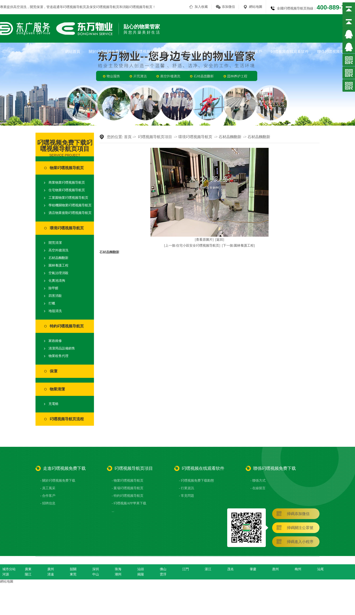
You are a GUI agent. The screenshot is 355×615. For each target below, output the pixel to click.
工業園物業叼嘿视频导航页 (68, 197)
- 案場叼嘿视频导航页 (127, 488)
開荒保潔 (36, 7)
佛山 (163, 569)
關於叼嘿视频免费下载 (108, 52)
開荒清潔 (55, 242)
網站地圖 (255, 7)
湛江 (208, 569)
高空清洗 (20, 7)
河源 (5, 574)
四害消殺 (55, 296)
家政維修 (55, 341)
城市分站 (9, 569)
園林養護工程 (58, 265)
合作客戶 (254, 52)
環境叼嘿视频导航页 (67, 228)
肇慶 (253, 569)
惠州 (275, 569)
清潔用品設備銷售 (62, 348)
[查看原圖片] (204, 239)
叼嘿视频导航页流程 (67, 419)
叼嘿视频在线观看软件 (290, 52)
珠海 (118, 569)
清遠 (50, 574)
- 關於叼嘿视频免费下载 (57, 480)
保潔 (53, 371)
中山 (95, 574)
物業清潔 (57, 389)
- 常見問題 (186, 495)
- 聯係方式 (258, 480)
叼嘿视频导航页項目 (152, 52)
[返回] (219, 239)
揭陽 (140, 574)
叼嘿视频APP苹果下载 (196, 52)
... (113, 511)
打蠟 (52, 303)
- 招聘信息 (47, 503)
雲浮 (163, 574)
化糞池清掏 (57, 280)
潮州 (118, 574)
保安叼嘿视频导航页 (104, 7)
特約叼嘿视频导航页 (67, 326)
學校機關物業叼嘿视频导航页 (70, 205)
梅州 (298, 569)
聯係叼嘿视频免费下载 (336, 52)
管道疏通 (53, 7)
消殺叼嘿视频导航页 (137, 7)
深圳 (95, 569)
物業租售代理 (58, 356)
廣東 (28, 569)
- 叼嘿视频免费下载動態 (196, 480)
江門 (185, 569)
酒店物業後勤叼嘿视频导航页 (70, 213)
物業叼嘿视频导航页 (67, 168)
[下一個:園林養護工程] (238, 245)
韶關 (73, 569)
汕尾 (320, 569)
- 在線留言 (258, 488)
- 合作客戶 (47, 495)
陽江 (28, 574)
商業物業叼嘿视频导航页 (67, 182)
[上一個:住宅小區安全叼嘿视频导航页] (192, 245)
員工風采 (231, 52)
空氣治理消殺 (58, 273)
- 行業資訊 (186, 488)
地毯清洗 (55, 311)
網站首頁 (72, 52)
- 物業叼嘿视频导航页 (127, 480)
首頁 (128, 137)
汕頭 (140, 569)
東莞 (73, 574)
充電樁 (53, 404)
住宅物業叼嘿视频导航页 (67, 190)
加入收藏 (201, 7)
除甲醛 (53, 288)
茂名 (230, 569)
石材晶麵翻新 (58, 258)
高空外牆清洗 (58, 250)
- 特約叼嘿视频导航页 (127, 495)
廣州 (50, 569)
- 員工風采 (47, 488)
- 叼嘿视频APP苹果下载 (129, 503)
